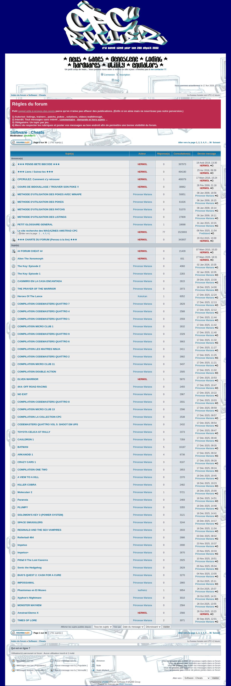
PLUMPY (23, 507)
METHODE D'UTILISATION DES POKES (41, 201)
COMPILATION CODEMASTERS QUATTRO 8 (44, 401)
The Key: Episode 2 (29, 266)
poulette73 (29, 135)
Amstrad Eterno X (28, 612)
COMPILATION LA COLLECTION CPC (39, 416)
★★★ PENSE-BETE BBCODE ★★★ (39, 164)
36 (210, 142)
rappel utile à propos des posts (36, 111)
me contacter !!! (158, 69)
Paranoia (23, 499)
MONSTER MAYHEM (29, 605)
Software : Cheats (37, 95)
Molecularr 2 (25, 492)
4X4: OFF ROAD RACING (32, 386)
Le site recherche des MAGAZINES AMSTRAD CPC (47, 230)
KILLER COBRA (27, 484)
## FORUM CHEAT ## (30, 251)
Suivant (216, 142)
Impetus (22, 545)
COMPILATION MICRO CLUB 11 (36, 364)
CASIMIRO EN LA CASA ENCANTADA (40, 281)
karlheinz (142, 590)
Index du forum (18, 95)
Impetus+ (23, 552)
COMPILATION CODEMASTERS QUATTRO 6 (44, 341)
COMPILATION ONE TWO (32, 469)
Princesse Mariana (142, 194)
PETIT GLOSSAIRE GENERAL (35, 224)
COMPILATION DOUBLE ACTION (37, 371)
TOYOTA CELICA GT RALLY (34, 432)
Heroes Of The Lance (30, 296)
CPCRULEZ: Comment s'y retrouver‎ (39, 179)
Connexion (108, 74)
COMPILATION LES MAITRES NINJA (39, 349)
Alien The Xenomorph (30, 258)
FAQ (115, 80)
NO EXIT (23, 394)
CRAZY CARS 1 (27, 462)
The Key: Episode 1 (29, 273)
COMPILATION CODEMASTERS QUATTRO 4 (44, 311)
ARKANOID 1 (25, 454)
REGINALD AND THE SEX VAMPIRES (39, 529)
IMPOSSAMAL (26, 582)
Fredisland (204, 233)
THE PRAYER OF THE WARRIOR (37, 288)
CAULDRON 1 (26, 439)
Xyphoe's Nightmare (29, 597)
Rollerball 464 (26, 537)
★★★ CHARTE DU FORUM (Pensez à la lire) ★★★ (47, 239)
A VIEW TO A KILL (28, 477)
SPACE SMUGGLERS (30, 522)
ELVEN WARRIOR (28, 379)
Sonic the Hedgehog (29, 567)
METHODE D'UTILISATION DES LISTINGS (42, 217)
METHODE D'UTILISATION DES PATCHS (41, 209)
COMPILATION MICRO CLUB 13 (36, 409)
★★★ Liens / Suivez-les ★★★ (35, 171)
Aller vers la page (187, 142)
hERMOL (142, 164)
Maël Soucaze (125, 684)
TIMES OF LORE (27, 620)
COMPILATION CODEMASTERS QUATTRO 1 (44, 318)
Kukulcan (142, 296)
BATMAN (23, 447)
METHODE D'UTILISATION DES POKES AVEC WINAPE (50, 194)
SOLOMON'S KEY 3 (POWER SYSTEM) (40, 514)
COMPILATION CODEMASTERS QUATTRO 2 (44, 356)
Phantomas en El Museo (32, 590)
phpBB (105, 682)
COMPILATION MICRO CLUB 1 (35, 326)
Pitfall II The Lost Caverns (33, 560)
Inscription (123, 74)
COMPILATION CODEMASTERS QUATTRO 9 (44, 334)
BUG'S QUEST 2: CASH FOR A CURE (39, 575)
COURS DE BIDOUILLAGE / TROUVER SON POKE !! (48, 186)
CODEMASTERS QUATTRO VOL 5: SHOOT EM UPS (48, 424)
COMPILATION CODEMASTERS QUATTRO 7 (44, 303)
